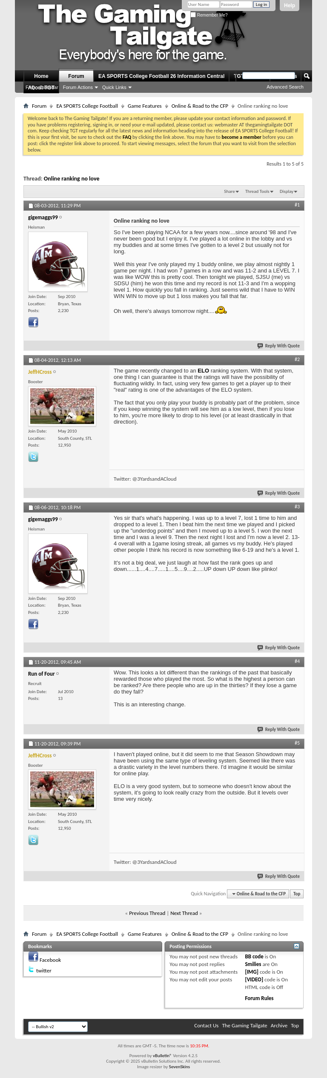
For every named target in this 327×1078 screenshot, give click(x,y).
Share (229, 191)
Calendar (48, 87)
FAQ (30, 87)
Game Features (145, 106)
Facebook (50, 960)
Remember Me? (208, 15)
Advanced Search (285, 86)
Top (296, 894)
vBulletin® (162, 1055)
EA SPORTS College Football (87, 106)
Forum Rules (259, 998)
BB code (254, 956)
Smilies (253, 964)
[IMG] (251, 972)
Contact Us (206, 1025)
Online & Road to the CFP (200, 106)
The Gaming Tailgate (244, 1025)
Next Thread (184, 913)
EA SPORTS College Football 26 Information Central (161, 76)
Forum (76, 76)
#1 (297, 205)
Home (41, 76)
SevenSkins (179, 1066)
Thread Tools (257, 191)
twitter (44, 970)
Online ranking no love (72, 178)
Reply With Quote (279, 346)
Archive (279, 1025)
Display (286, 191)
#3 (297, 507)
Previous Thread (147, 913)
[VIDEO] (254, 979)
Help (289, 6)
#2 (297, 359)
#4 (297, 661)
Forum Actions (78, 87)
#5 (297, 743)
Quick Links (114, 87)
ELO (203, 370)
